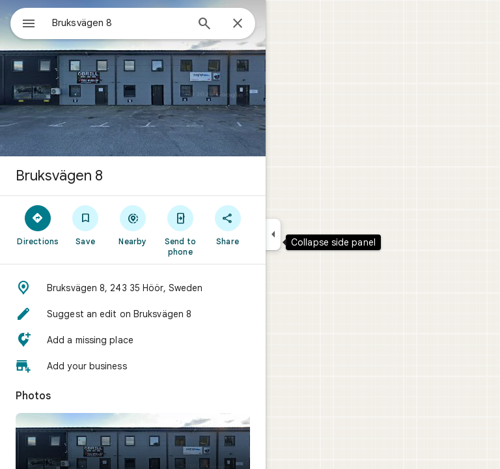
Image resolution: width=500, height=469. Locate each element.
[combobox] (119, 23)
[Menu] (28, 25)
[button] (133, 288)
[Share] (227, 225)
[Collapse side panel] (273, 234)
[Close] (237, 24)
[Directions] (38, 225)
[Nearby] (133, 225)
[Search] (204, 25)
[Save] (85, 225)
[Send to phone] (180, 230)
